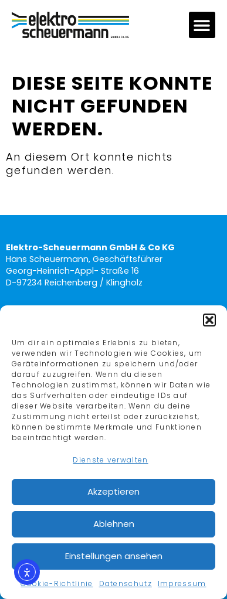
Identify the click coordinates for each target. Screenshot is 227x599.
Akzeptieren (113, 491)
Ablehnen (113, 524)
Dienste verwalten (110, 460)
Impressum (182, 583)
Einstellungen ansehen (113, 556)
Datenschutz (125, 583)
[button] (209, 320)
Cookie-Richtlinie (57, 583)
